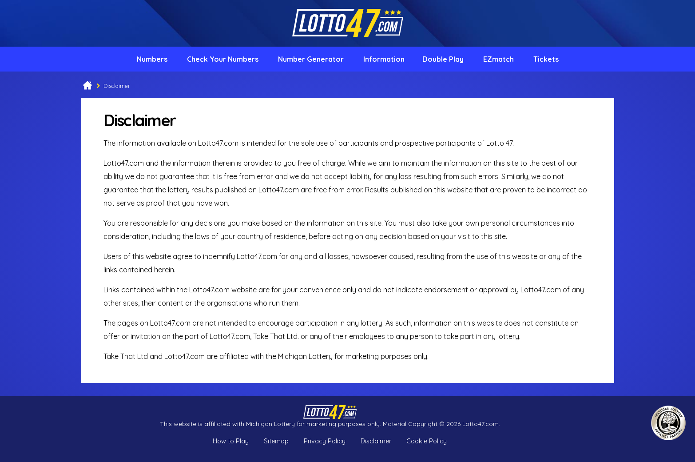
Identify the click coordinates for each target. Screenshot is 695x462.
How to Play (231, 441)
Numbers (152, 59)
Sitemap (276, 441)
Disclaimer (376, 441)
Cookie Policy (426, 441)
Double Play (443, 59)
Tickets (546, 59)
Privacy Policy (325, 441)
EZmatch (498, 59)
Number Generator (311, 59)
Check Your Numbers (222, 59)
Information (384, 59)
